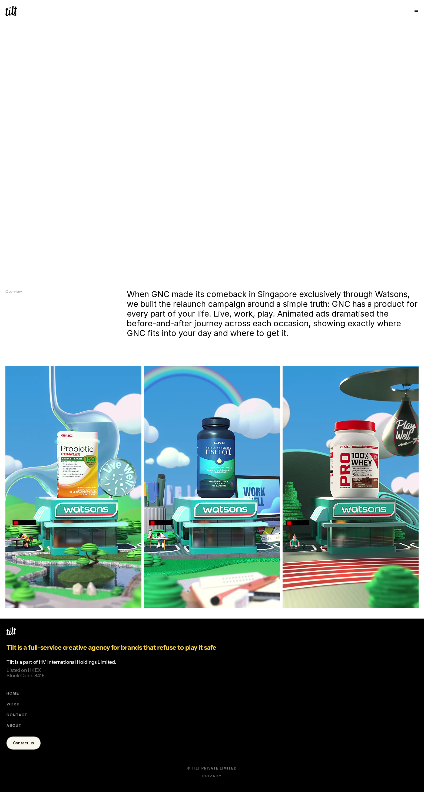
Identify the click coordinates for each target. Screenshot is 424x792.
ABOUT (226, 685)
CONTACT (229, 672)
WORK (225, 659)
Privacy (401, 764)
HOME (224, 646)
